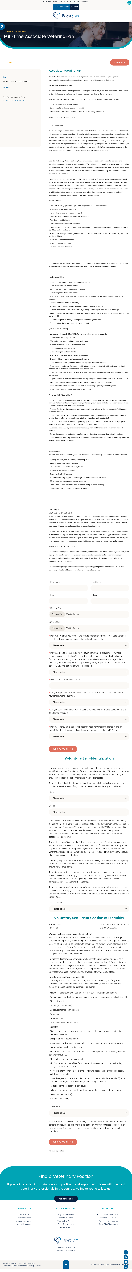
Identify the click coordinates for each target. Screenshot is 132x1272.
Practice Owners (58, 7)
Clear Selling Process (66, 1224)
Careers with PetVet (108, 1221)
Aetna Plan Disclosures (108, 1224)
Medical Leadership (23, 1224)
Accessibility (7, 1269)
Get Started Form (66, 1231)
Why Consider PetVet (65, 1218)
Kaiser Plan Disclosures (108, 1227)
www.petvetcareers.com (110, 270)
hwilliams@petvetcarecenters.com (79, 270)
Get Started (64, 1202)
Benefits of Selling (66, 1221)
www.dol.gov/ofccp (105, 975)
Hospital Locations (23, 1227)
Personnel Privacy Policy (27, 1266)
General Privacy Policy (10, 1266)
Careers (79, 7)
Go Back (9, 66)
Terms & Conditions (20, 1269)
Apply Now (119, 66)
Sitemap (31, 1269)
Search (38, 1269)
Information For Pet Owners (108, 1218)
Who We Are (24, 1218)
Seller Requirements (66, 1227)
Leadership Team (24, 1221)
